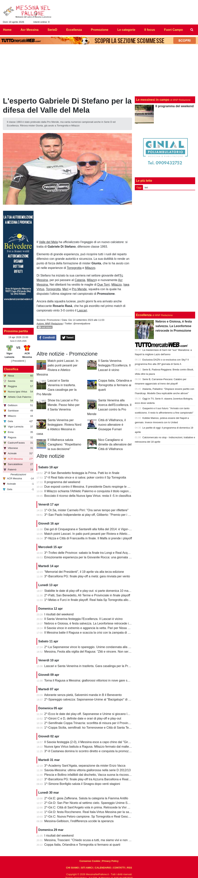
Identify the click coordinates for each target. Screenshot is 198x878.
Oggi (138, 187)
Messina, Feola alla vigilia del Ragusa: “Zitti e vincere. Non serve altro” (92, 651)
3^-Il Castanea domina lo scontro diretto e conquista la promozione (89, 751)
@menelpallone (81, 323)
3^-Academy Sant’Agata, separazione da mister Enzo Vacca (84, 765)
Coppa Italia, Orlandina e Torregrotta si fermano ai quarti (115, 385)
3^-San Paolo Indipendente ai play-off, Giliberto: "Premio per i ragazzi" (91, 514)
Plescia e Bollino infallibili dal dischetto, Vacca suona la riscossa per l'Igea (94, 774)
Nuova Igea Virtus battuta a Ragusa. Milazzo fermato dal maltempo (89, 746)
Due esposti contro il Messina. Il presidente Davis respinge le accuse (90, 486)
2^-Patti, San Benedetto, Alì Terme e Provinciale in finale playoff (87, 595)
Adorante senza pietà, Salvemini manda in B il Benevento (83, 695)
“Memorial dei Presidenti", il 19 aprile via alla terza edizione (84, 571)
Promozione (53, 320)
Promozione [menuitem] (99, 29)
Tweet (68, 337)
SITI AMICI (87, 867)
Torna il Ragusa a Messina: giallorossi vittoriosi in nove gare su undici (91, 680)
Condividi (47, 337)
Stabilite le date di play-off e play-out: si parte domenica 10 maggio (89, 590)
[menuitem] (192, 29)
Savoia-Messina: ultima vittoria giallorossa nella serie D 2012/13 (87, 770)
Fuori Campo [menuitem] (173, 29)
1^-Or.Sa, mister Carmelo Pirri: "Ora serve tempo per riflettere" (86, 510)
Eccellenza (144, 315)
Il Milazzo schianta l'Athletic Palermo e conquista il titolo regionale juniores (94, 491)
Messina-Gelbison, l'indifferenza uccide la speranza (79, 821)
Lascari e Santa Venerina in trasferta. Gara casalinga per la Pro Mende (92, 666)
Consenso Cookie (89, 861)
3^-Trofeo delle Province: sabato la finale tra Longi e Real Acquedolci (90, 552)
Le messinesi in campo (152, 99)
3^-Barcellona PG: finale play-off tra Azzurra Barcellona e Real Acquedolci (94, 779)
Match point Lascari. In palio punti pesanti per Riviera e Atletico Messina (92, 533)
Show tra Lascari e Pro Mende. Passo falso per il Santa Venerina (64, 405)
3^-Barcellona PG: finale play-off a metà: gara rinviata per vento (87, 576)
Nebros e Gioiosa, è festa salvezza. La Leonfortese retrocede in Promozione (96, 623)
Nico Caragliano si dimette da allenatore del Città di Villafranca (115, 444)
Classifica (11, 369)
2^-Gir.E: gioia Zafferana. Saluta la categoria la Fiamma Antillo (86, 798)
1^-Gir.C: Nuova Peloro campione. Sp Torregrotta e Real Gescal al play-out (94, 816)
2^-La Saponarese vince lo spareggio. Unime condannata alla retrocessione (95, 647)
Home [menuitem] (7, 29)
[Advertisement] (165, 250)
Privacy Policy (110, 861)
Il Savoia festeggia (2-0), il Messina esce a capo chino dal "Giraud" (89, 742)
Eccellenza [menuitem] (74, 29)
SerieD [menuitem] (52, 29)
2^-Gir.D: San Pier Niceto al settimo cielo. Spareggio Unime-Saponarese (93, 802)
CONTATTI (119, 867)
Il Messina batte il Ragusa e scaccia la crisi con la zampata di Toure (89, 632)
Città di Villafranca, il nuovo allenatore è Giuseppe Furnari (112, 424)
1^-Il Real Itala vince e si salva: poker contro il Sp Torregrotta (85, 477)
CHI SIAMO (72, 867)
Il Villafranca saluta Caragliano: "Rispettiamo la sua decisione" (64, 444)
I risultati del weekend (59, 614)
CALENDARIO (103, 867)
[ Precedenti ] (18, 360)
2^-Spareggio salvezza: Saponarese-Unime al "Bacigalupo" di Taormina (92, 699)
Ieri (146, 187)
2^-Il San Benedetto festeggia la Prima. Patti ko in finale (81, 473)
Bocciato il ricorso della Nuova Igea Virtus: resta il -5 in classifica (87, 495)
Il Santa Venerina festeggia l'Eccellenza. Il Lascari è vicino (114, 365)
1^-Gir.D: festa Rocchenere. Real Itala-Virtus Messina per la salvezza (91, 812)
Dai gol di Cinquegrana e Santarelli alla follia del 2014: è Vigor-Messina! (92, 529)
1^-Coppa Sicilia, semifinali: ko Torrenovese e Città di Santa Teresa (89, 727)
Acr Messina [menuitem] (29, 29)
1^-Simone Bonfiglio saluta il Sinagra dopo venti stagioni (82, 783)
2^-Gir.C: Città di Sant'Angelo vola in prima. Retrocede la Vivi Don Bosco (93, 807)
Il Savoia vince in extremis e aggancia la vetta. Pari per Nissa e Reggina (92, 628)
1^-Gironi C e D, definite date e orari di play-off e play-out (82, 718)
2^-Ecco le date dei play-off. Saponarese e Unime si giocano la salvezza (93, 714)
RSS (129, 867)
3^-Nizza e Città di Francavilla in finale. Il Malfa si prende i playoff (88, 538)
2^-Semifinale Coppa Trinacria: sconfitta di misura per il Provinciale (89, 723)
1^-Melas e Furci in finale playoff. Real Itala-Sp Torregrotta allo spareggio (93, 599)
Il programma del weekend (62, 482)
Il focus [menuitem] (149, 29)
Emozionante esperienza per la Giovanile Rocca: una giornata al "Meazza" (94, 557)
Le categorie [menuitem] (126, 29)
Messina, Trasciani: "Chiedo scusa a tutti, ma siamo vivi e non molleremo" (94, 840)
